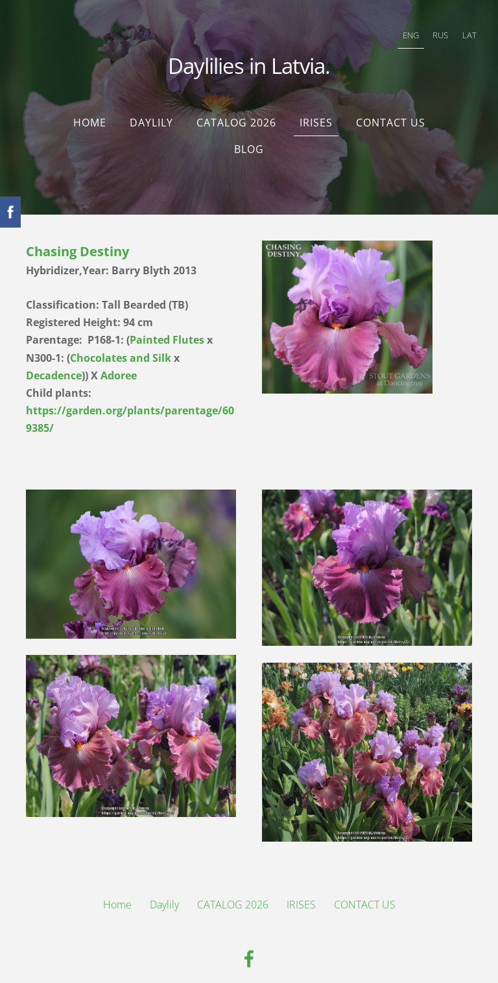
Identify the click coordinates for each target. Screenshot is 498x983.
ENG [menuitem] (400, 30)
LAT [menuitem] (459, 30)
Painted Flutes (167, 324)
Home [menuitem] (89, 107)
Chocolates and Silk (120, 342)
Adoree (119, 360)
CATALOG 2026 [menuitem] (236, 107)
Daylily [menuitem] (151, 107)
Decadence (54, 360)
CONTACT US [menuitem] (390, 107)
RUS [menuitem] (430, 30)
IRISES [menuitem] (316, 107)
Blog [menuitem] (249, 133)
